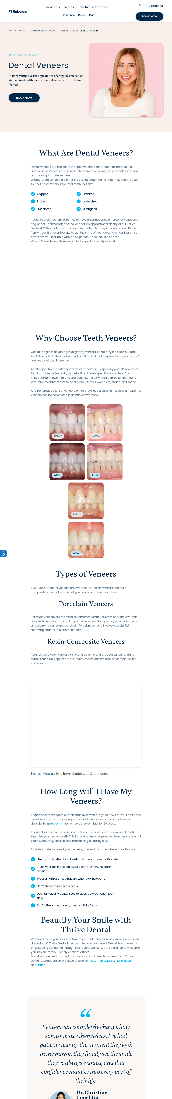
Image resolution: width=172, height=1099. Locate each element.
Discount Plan (86, 15)
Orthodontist (100, 7)
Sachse (109, 961)
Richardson (123, 961)
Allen (100, 961)
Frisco (91, 961)
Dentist (84, 7)
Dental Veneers (43, 773)
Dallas (41, 965)
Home (12, 30)
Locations (53, 7)
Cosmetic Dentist (68, 30)
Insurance (69, 15)
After (57, 475)
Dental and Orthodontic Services (37, 30)
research (57, 823)
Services (70, 7)
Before (58, 436)
